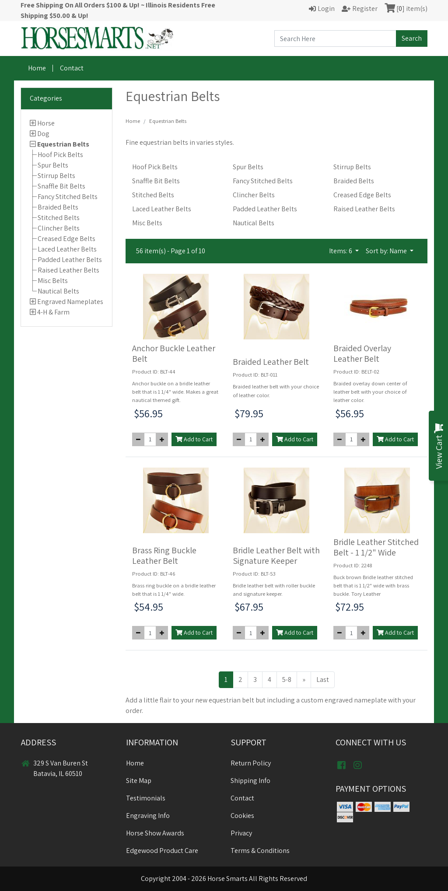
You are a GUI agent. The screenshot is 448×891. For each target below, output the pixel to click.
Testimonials (145, 798)
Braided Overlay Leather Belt (362, 353)
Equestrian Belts (63, 144)
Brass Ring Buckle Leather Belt (164, 555)
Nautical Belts (58, 291)
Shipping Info (250, 780)
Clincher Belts (59, 228)
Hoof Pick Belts (60, 154)
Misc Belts (53, 280)
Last (322, 679)
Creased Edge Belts (66, 238)
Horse (46, 123)
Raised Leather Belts (68, 270)
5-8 (286, 679)
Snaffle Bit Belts (61, 186)
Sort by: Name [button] (387, 250)
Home (37, 68)
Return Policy (251, 763)
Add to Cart (194, 439)
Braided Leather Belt (271, 361)
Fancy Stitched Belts (68, 196)
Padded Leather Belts (70, 259)
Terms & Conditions (260, 850)
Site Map (138, 780)
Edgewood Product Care (162, 850)
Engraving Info (148, 815)
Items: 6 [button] (341, 250)
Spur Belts (53, 165)
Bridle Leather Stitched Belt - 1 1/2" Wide (376, 547)
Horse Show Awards (155, 833)
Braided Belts (58, 207)
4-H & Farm (53, 312)
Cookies (242, 815)
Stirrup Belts (56, 175)
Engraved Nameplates (70, 301)
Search (412, 38)
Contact (72, 68)
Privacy (241, 833)
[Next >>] (304, 679)
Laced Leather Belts (67, 249)
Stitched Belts (59, 217)
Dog (43, 133)
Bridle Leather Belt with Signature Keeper (276, 555)
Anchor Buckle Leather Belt (173, 353)
